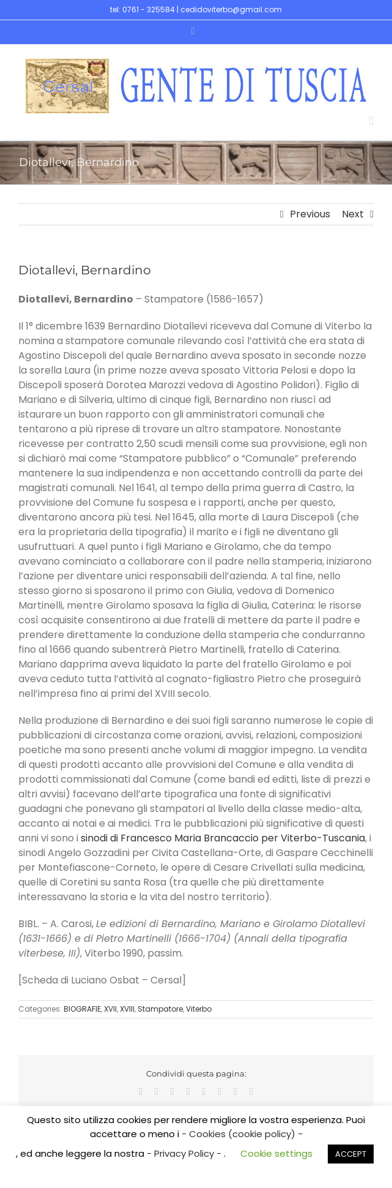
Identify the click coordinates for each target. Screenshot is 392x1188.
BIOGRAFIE (82, 1009)
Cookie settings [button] (276, 1153)
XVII (110, 1009)
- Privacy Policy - (185, 1153)
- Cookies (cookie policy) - (242, 1133)
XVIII (127, 1009)
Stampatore (160, 1009)
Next (353, 214)
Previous (310, 214)
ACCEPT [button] (350, 1154)
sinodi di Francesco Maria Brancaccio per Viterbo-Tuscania (223, 838)
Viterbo (199, 1009)
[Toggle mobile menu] (371, 121)
